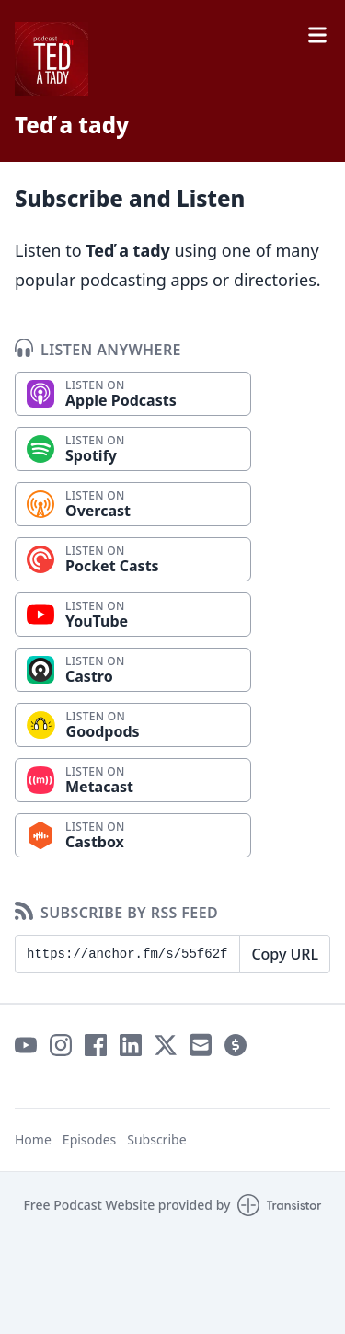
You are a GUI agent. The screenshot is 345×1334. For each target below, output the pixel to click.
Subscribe (156, 1139)
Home (33, 1139)
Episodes (89, 1139)
